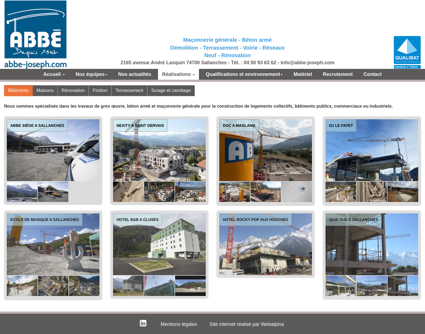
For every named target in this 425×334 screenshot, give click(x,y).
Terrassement (129, 90)
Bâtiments (18, 90)
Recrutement (338, 74)
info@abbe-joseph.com (307, 62)
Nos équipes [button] (91, 74)
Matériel (303, 74)
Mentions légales (179, 324)
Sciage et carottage (171, 90)
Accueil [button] (54, 74)
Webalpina (272, 324)
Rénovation (73, 90)
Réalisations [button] (178, 74)
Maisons (45, 90)
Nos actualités (134, 74)
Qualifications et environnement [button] (244, 74)
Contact (372, 74)
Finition (100, 90)
